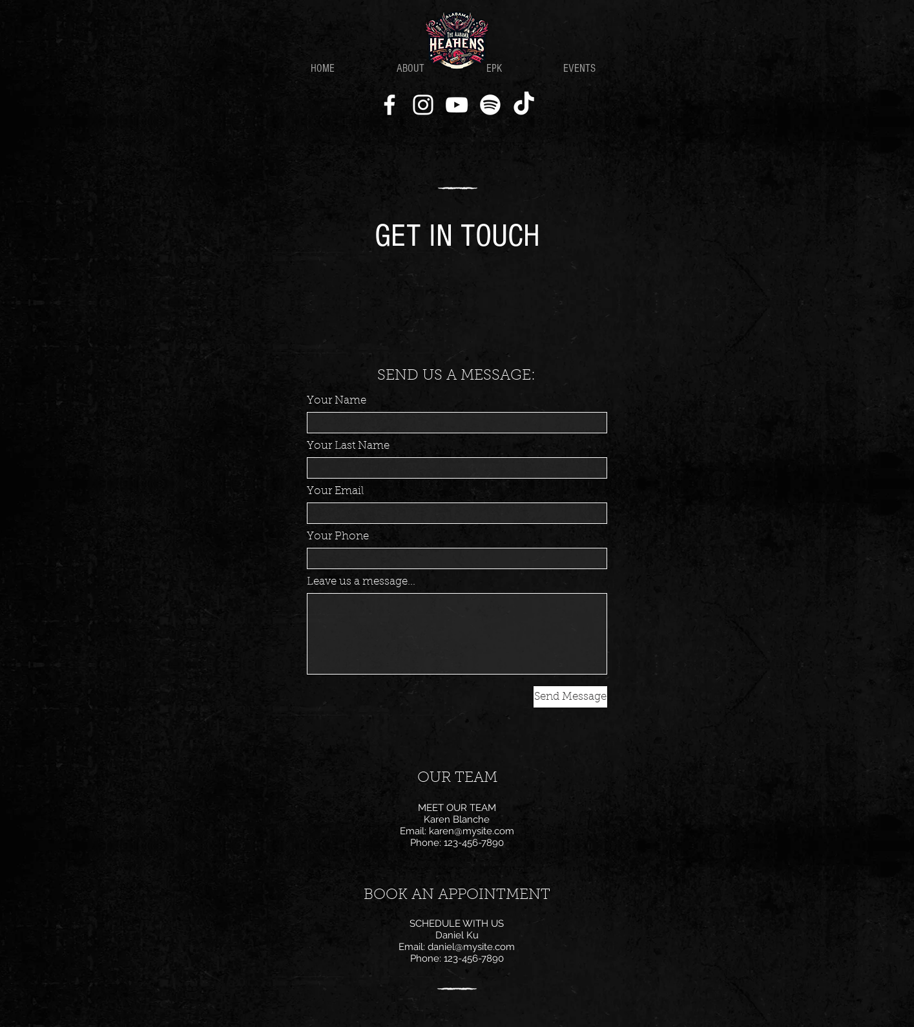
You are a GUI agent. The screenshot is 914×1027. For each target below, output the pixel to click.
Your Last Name (348, 445)
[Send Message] (570, 697)
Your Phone (338, 536)
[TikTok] (523, 104)
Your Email (335, 491)
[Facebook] (389, 104)
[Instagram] (423, 104)
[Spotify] (490, 104)
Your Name (336, 400)
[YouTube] (456, 104)
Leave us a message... (361, 581)
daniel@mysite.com (471, 947)
